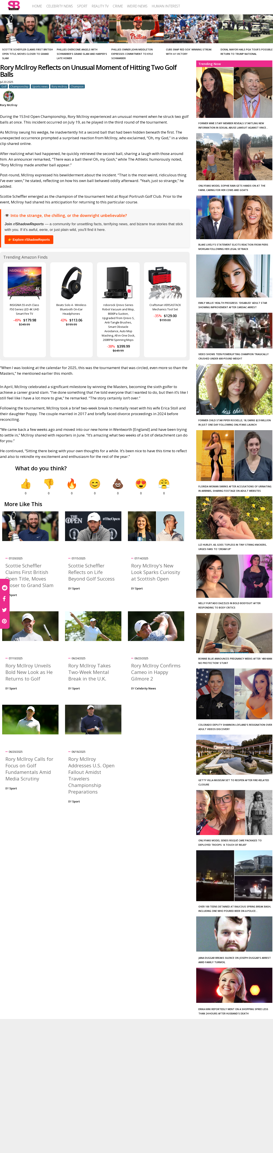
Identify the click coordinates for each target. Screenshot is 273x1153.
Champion (77, 86)
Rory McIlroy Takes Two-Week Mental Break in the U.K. (89, 672)
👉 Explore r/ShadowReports (29, 239)
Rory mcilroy (59, 86)
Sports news (40, 86)
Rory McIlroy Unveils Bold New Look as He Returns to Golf (29, 672)
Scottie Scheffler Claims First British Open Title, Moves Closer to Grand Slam (27, 54)
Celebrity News (145, 688)
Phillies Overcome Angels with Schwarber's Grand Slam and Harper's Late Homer (82, 54)
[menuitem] (37, 6)
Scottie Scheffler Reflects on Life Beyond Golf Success (91, 572)
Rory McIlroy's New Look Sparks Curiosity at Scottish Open (155, 572)
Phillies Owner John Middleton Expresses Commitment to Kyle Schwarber (132, 54)
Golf (4, 86)
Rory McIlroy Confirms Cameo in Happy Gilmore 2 (156, 672)
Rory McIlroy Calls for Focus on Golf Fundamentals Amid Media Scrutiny (29, 769)
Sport (13, 595)
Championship (19, 86)
